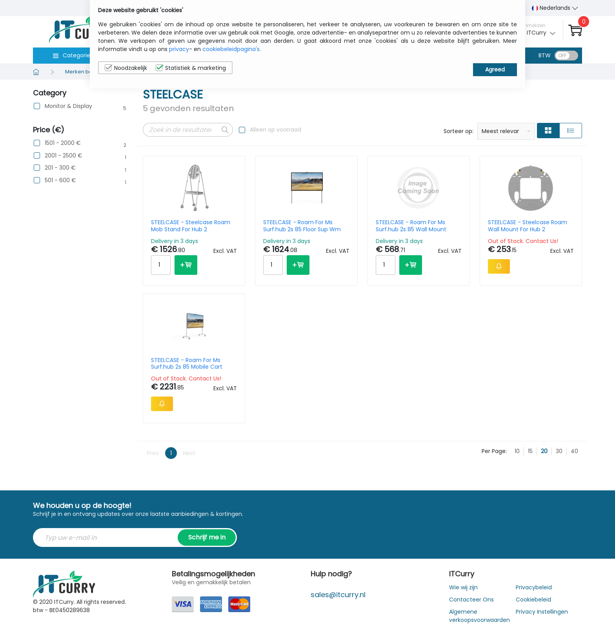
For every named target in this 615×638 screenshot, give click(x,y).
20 (544, 451)
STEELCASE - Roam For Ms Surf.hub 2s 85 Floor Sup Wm (302, 225)
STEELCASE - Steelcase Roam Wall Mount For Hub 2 (527, 225)
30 (559, 451)
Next (189, 453)
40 (574, 451)
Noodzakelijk (126, 67)
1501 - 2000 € (63, 143)
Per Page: (494, 451)
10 (517, 451)
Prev (153, 453)
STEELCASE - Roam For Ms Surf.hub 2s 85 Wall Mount (411, 225)
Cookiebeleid (533, 599)
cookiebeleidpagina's (231, 49)
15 (530, 451)
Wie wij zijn (463, 587)
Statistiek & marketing (191, 67)
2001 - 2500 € (63, 155)
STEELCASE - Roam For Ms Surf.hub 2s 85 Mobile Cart (186, 363)
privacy (179, 49)
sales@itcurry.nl (338, 595)
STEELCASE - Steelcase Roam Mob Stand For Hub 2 (190, 225)
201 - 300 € (60, 168)
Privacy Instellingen (542, 612)
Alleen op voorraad (275, 129)
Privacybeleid (534, 587)
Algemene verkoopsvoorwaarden (479, 616)
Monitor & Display (68, 106)
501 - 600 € (60, 180)
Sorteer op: (458, 131)
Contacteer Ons (471, 599)
